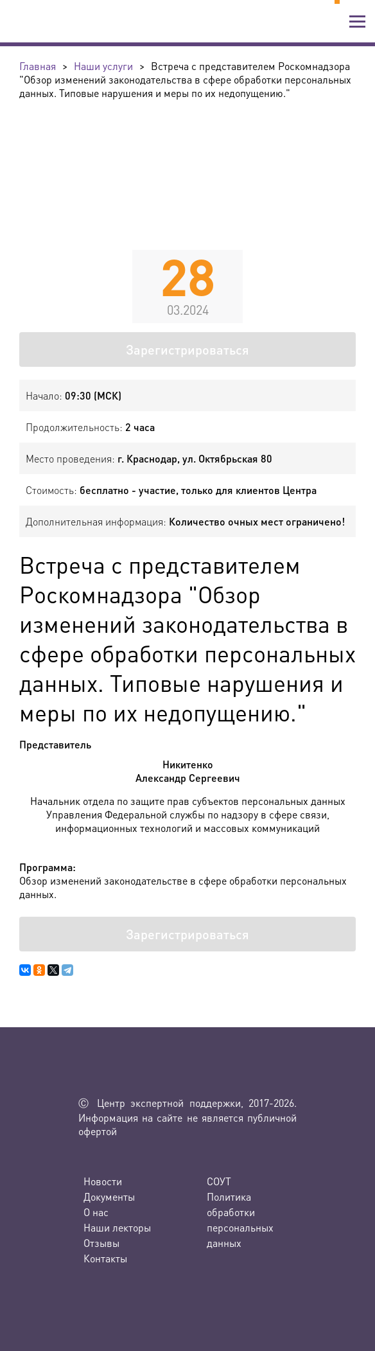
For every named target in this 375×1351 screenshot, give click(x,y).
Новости (102, 1181)
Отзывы (101, 1242)
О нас (96, 1212)
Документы (109, 1196)
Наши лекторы (117, 1227)
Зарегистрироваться (187, 349)
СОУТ (219, 1181)
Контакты (105, 1258)
